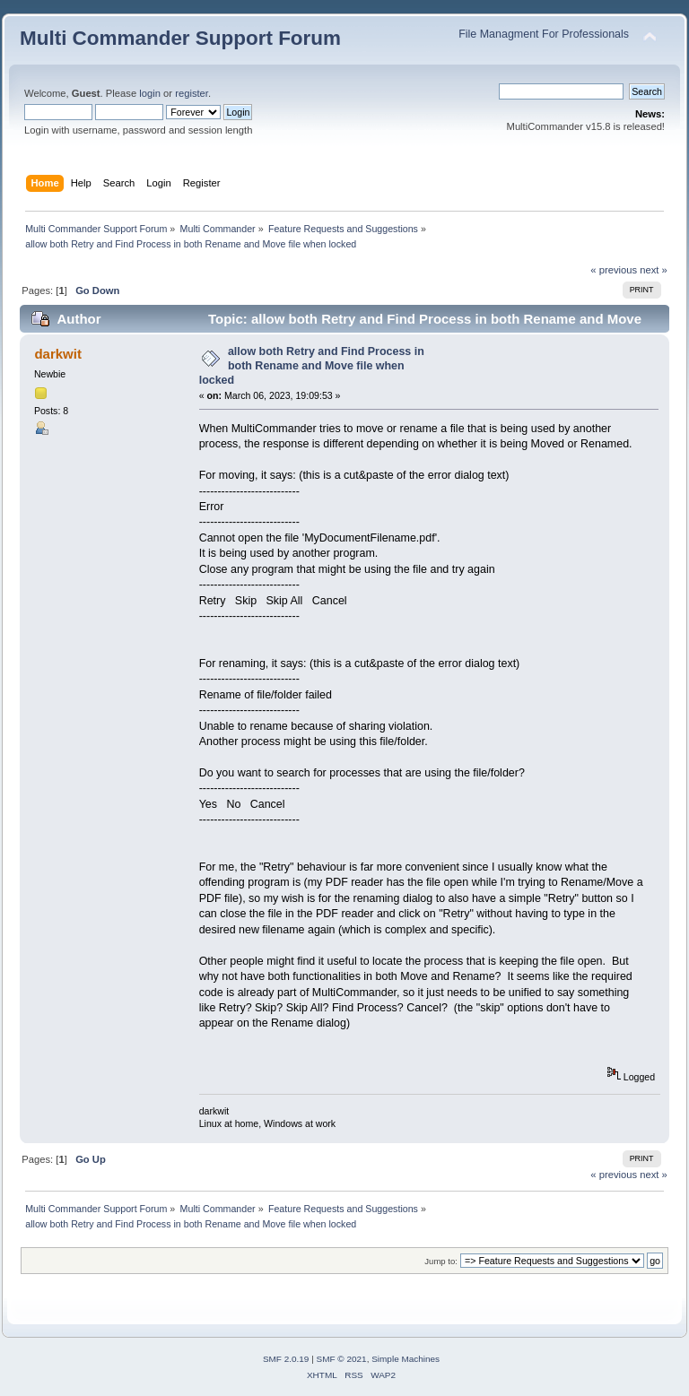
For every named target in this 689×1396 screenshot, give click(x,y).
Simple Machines (405, 1359)
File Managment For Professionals (543, 34)
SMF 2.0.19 (286, 1359)
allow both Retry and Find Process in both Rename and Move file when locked (311, 365)
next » (653, 269)
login (150, 93)
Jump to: (441, 1261)
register (191, 93)
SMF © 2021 (342, 1359)
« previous (613, 269)
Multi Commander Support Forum (180, 38)
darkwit (57, 353)
